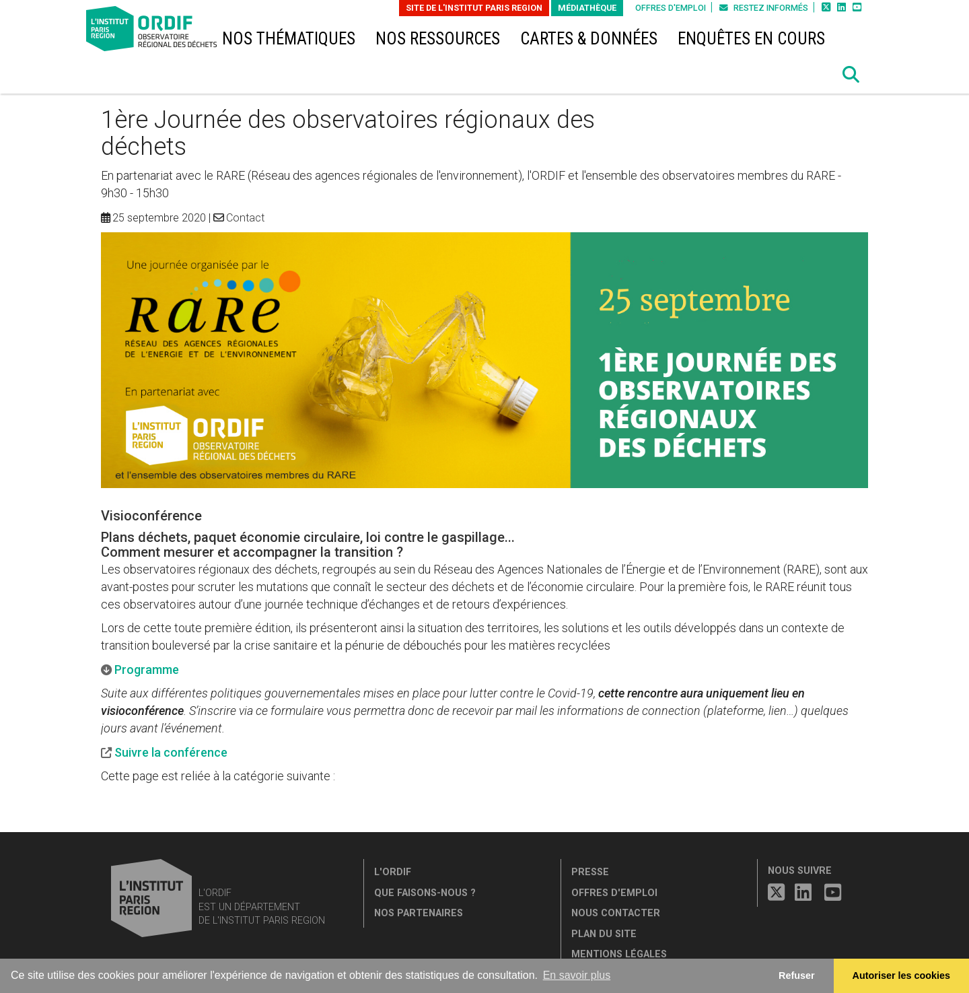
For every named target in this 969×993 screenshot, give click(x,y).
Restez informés (763, 8)
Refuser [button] (797, 975)
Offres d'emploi (670, 8)
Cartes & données (588, 38)
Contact (245, 217)
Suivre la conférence (170, 752)
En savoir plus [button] (577, 975)
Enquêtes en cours (751, 38)
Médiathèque (587, 8)
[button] (851, 75)
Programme (146, 669)
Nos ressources (437, 38)
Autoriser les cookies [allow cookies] (902, 975)
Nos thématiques (288, 38)
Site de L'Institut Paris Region (474, 8)
